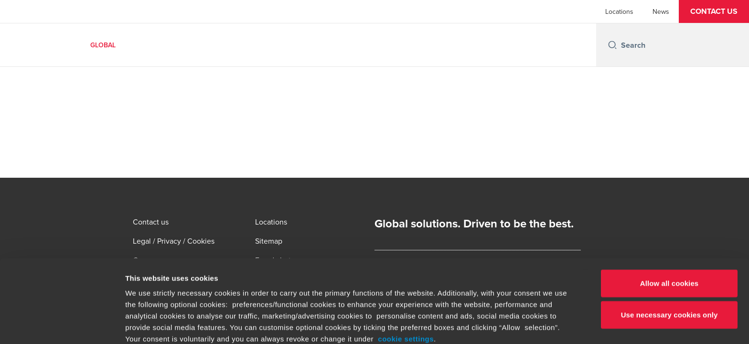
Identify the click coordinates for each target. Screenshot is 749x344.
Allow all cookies (669, 206)
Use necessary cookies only (669, 237)
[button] (714, 11)
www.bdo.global (318, 284)
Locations (619, 11)
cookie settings (406, 261)
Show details (501, 325)
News (661, 11)
